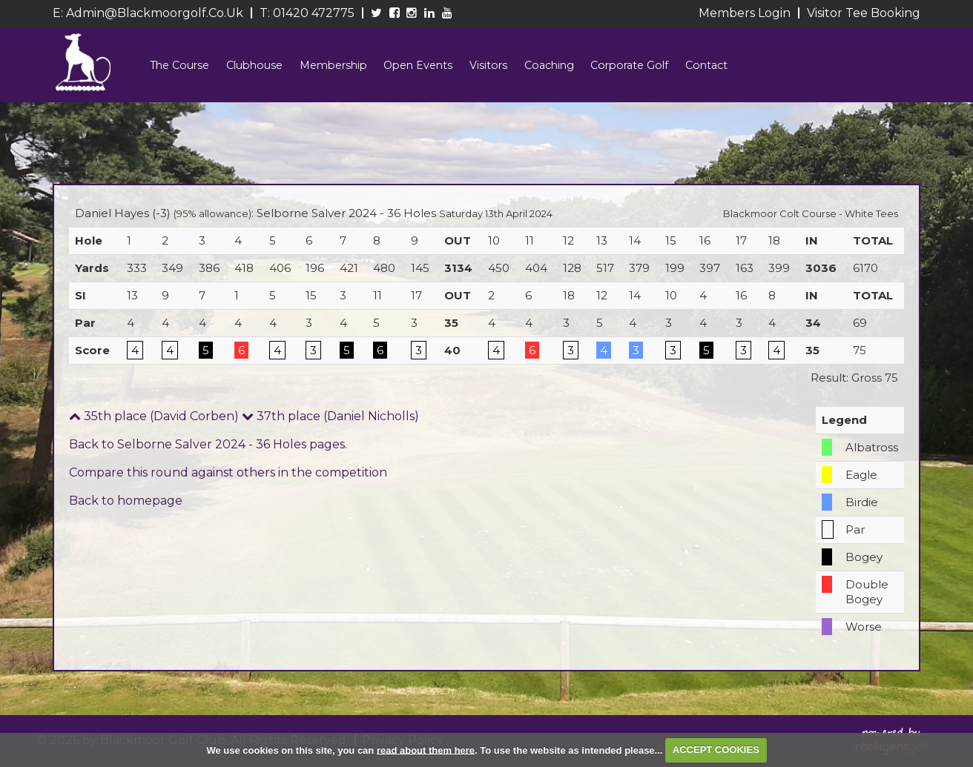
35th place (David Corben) (154, 423)
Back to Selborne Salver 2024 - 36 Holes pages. (208, 451)
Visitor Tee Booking (863, 13)
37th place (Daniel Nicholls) (330, 423)
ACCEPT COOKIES (716, 749)
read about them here (426, 749)
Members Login (745, 13)
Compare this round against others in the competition (228, 479)
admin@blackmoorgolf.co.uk (154, 13)
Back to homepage (125, 507)
